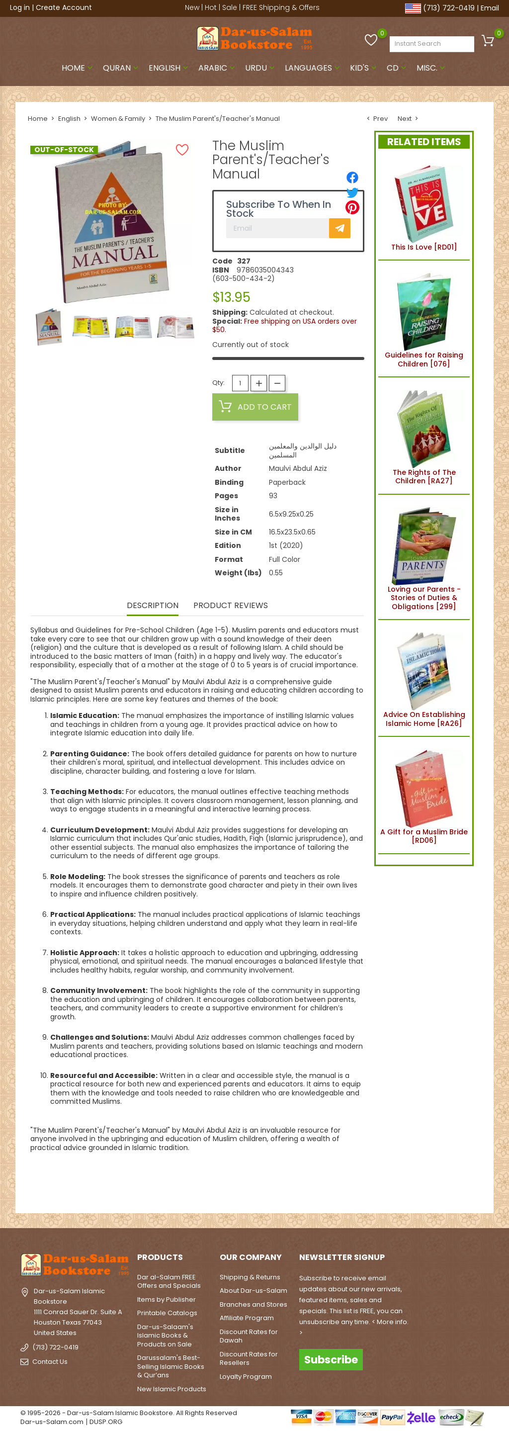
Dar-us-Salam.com (52, 1422)
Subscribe (331, 1359)
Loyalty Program (246, 1376)
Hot (211, 7)
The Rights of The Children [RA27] (424, 435)
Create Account (64, 7)
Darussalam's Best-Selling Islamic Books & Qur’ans (170, 1366)
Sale (229, 7)
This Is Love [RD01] (424, 206)
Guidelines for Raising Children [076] (424, 318)
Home (78, 68)
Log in (20, 7)
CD (398, 68)
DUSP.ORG (105, 1422)
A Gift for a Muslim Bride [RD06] (424, 795)
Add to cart (255, 407)
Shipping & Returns (250, 1277)
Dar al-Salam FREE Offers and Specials (169, 1281)
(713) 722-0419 (449, 8)
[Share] (352, 177)
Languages (313, 68)
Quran (122, 68)
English (169, 68)
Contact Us (50, 1361)
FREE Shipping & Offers (281, 7)
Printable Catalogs (167, 1313)
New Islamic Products (171, 1389)
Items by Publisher (166, 1299)
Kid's (364, 68)
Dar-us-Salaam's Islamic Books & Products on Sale (165, 1335)
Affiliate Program (247, 1318)
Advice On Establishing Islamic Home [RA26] (424, 678)
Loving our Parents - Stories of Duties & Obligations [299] (424, 557)
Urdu (261, 68)
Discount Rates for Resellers (249, 1358)
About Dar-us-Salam (253, 1290)
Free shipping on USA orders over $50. (284, 325)
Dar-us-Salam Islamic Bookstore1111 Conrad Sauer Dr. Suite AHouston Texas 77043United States (78, 1311)
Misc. (432, 68)
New (192, 7)
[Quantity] (240, 383)
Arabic (217, 68)
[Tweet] (352, 192)
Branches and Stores (253, 1304)
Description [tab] (152, 606)
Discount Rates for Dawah (249, 1336)
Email (490, 8)
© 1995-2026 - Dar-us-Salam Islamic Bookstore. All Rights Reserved (128, 1413)
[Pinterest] (352, 207)
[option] (49, 327)
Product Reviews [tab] (230, 606)
